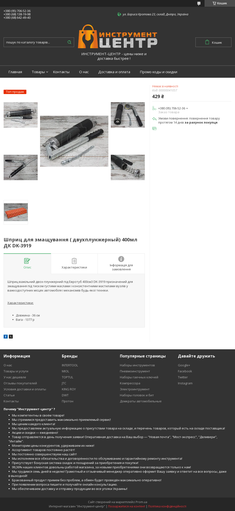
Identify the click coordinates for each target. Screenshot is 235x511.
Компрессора (130, 383)
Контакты (61, 72)
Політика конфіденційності (167, 506)
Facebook (185, 371)
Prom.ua (141, 502)
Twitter (183, 377)
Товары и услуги (16, 371)
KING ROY (69, 389)
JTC (64, 383)
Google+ (184, 365)
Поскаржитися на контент (126, 506)
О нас (84, 72)
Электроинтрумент (135, 389)
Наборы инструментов (137, 365)
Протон (67, 401)
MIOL (65, 371)
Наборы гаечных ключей (139, 377)
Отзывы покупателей (20, 383)
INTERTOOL (70, 365)
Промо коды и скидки (158, 72)
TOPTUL (67, 377)
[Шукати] (69, 42)
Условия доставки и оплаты (25, 389)
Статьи (9, 395)
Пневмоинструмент (135, 371)
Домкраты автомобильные (141, 401)
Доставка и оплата (114, 72)
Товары (38, 72)
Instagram (185, 383)
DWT (65, 395)
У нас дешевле (15, 377)
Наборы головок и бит (137, 395)
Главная (15, 72)
